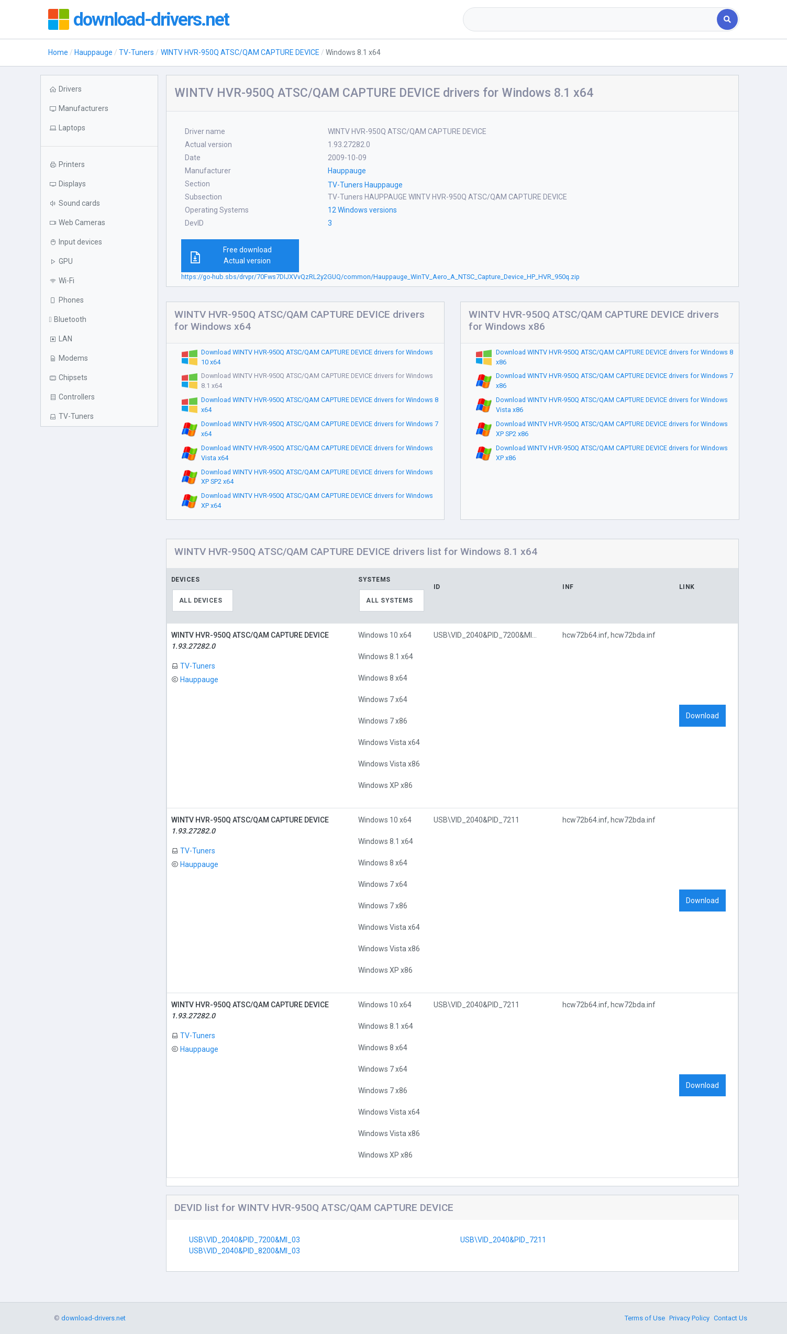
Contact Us (730, 1318)
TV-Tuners (136, 52)
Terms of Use (645, 1318)
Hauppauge (93, 52)
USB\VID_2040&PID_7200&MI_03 (244, 1240)
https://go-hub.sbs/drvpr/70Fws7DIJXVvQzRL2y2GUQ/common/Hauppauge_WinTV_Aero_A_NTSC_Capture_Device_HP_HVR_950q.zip (380, 277)
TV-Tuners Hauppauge (365, 185)
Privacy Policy (689, 1318)
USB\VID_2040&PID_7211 (503, 1240)
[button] (99, 128)
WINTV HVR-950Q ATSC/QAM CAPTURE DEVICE (240, 52)
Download (702, 716)
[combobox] (590, 19)
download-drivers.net (151, 19)
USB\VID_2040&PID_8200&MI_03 (244, 1251)
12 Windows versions (362, 210)
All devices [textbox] (201, 600)
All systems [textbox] (389, 600)
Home (58, 52)
